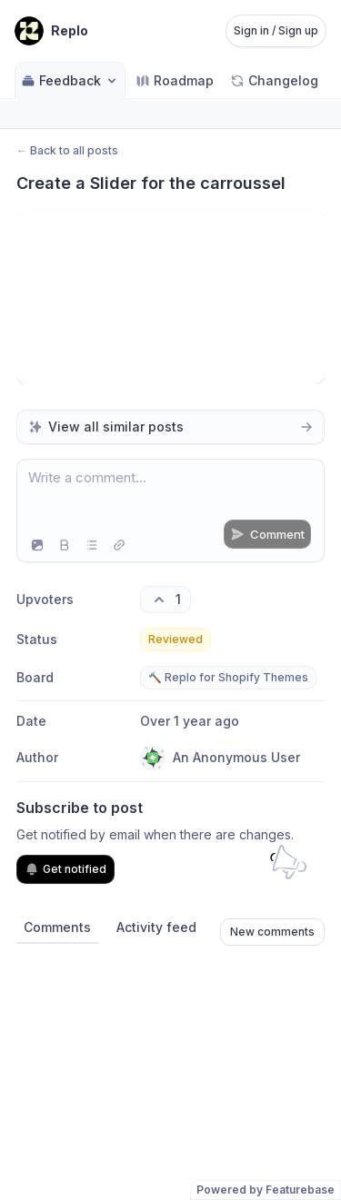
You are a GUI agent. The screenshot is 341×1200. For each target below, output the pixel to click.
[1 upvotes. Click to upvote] (165, 599)
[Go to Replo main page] (51, 30)
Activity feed (156, 927)
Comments (57, 927)
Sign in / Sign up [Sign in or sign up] (276, 30)
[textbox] (170, 494)
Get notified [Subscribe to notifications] (65, 869)
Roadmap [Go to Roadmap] (174, 80)
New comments (272, 931)
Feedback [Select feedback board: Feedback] (70, 80)
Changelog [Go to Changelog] (274, 80)
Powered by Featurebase (265, 1189)
